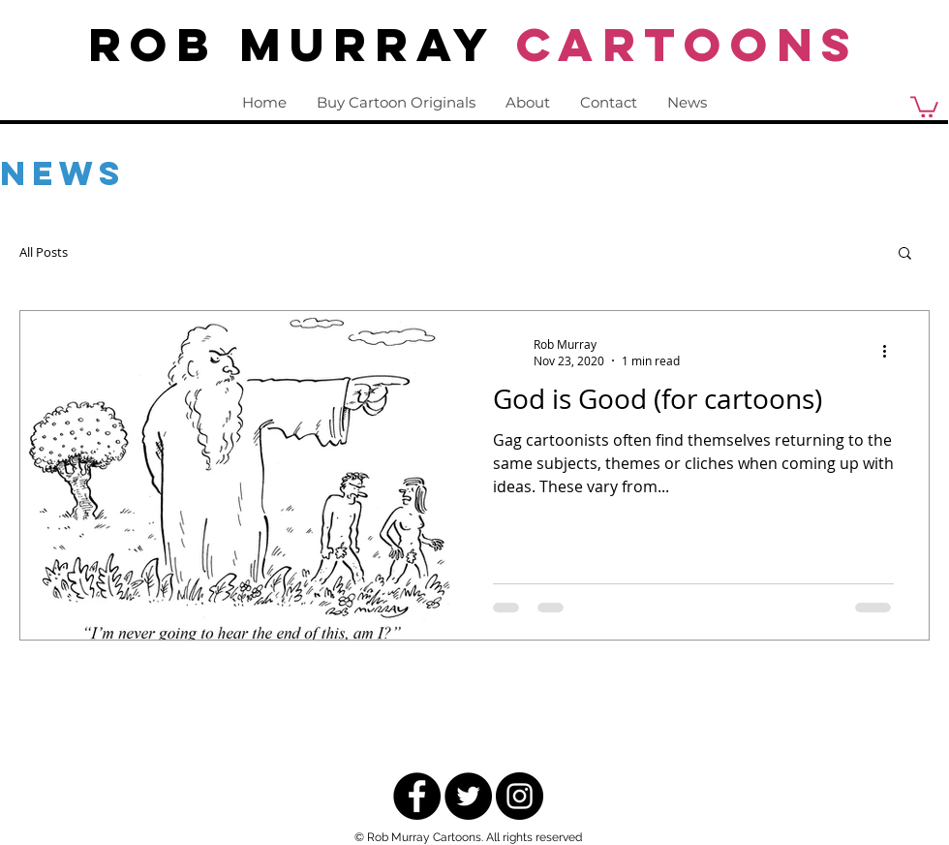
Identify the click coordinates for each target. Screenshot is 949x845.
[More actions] (891, 351)
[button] (905, 254)
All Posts (43, 252)
